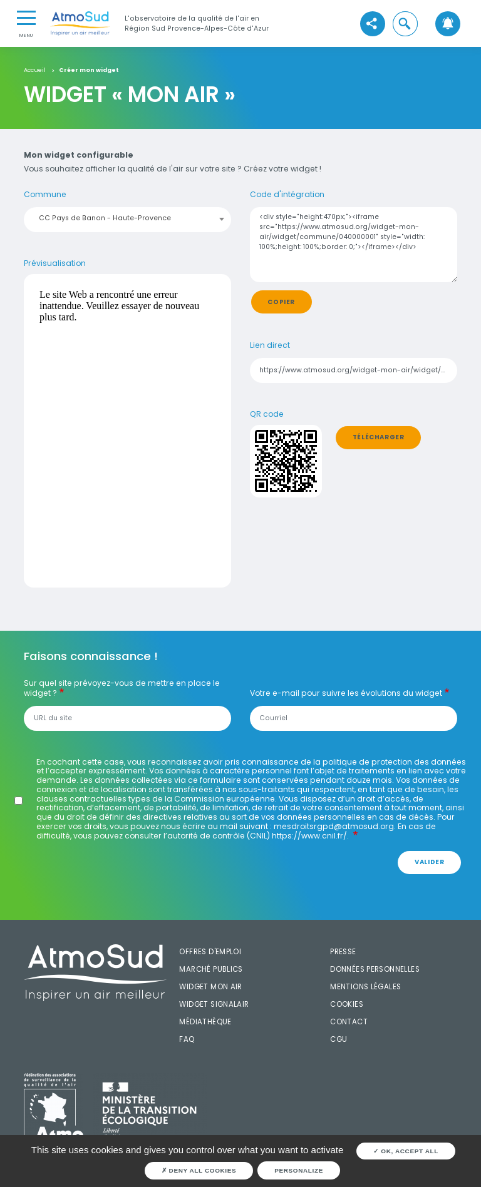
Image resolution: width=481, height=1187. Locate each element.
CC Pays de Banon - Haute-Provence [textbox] (105, 218)
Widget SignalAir (214, 1004)
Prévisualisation (55, 263)
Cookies (346, 1004)
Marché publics (210, 969)
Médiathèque (205, 1022)
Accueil (35, 70)
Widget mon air (210, 987)
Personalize (298, 1170)
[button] (405, 24)
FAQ (186, 1039)
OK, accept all (405, 1151)
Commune (45, 195)
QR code (267, 414)
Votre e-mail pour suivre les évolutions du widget (346, 693)
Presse (343, 952)
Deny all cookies (199, 1170)
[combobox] (128, 218)
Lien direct (270, 345)
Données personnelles (375, 969)
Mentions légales (365, 987)
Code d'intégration (287, 195)
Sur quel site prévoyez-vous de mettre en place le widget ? (122, 688)
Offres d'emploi (210, 952)
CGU (338, 1039)
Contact (349, 1022)
